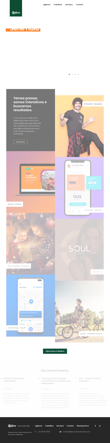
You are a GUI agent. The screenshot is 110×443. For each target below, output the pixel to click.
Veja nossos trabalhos (55, 351)
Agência (46, 4)
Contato (79, 4)
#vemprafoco (92, 4)
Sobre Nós (20, 142)
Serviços (69, 4)
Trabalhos (57, 4)
